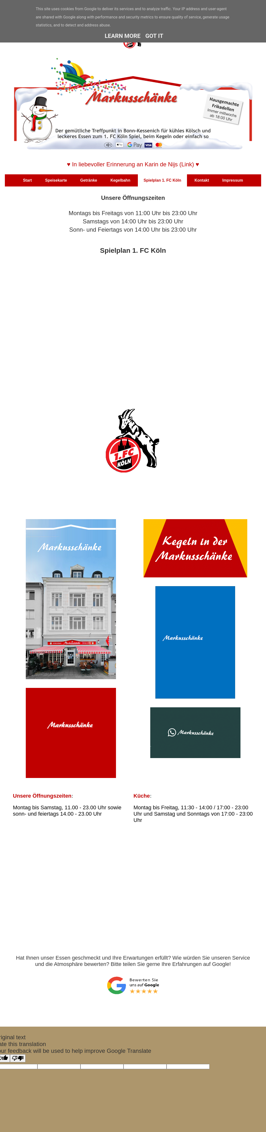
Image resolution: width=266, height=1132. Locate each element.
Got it (154, 36)
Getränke (88, 180)
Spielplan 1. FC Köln (162, 180)
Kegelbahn (120, 180)
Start (27, 180)
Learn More (122, 36)
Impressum (232, 180)
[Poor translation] (18, 1058)
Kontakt (202, 180)
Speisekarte (56, 180)
